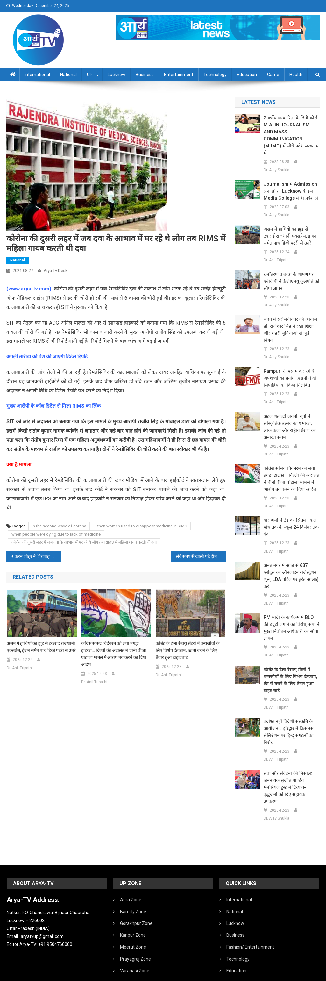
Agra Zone (130, 857)
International (37, 74)
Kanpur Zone (133, 893)
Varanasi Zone (134, 928)
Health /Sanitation (244, 952)
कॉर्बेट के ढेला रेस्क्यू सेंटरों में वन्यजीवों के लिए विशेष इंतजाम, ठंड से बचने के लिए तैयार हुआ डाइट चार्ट (188, 650)
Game (273, 74)
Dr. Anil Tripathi (20, 668)
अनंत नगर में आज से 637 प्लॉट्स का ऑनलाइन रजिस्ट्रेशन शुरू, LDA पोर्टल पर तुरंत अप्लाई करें (290, 551)
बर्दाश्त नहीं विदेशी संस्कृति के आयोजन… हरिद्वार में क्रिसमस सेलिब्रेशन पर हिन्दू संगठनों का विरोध (287, 697)
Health (295, 74)
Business (145, 74)
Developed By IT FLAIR (300, 974)
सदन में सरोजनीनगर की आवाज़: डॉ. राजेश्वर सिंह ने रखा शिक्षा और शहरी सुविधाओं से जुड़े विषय (291, 312)
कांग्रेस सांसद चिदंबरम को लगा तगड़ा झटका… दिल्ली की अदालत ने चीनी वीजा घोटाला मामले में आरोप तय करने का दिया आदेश (113, 654)
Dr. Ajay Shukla (276, 156)
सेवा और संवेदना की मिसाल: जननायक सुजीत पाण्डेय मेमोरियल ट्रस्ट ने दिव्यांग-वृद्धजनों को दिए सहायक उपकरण (291, 749)
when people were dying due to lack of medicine (56, 534)
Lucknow (116, 74)
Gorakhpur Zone (136, 881)
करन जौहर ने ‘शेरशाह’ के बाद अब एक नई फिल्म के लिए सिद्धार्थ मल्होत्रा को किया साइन (38, 556)
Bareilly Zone (133, 869)
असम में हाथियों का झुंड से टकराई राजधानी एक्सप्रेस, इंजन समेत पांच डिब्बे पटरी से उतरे (41, 647)
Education (247, 74)
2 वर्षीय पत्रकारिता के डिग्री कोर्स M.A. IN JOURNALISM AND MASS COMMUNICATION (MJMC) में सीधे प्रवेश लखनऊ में (291, 129)
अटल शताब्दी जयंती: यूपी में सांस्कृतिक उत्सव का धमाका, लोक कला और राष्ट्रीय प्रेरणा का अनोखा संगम (291, 406)
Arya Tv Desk (55, 270)
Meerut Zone (133, 904)
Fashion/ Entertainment (250, 904)
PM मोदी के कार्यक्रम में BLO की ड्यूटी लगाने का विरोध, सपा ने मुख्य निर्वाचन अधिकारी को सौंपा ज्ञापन (291, 596)
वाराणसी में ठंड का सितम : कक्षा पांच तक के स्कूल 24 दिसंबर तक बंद (289, 506)
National (68, 74)
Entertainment (178, 74)
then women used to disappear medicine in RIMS (142, 526)
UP (90, 74)
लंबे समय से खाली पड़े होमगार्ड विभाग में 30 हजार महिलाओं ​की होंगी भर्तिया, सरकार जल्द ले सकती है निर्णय (201, 556)
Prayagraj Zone (135, 917)
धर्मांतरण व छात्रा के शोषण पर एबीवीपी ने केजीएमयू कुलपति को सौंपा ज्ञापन (290, 267)
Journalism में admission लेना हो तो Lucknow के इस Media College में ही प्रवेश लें (289, 177)
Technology (215, 74)
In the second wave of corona (59, 526)
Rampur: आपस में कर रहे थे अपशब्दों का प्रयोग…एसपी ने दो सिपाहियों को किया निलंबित (289, 357)
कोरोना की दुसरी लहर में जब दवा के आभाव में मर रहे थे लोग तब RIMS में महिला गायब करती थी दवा (84, 542)
